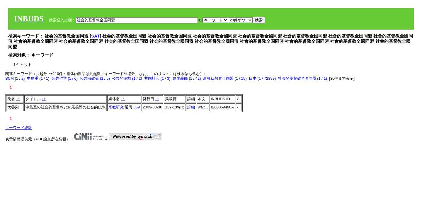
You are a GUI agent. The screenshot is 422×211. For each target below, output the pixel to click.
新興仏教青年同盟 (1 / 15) (225, 78)
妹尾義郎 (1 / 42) (187, 78)
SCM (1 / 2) (15, 78)
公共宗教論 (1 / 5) (95, 78)
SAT (95, 35)
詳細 (191, 107)
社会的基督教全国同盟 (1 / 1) (302, 78)
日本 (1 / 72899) (262, 78)
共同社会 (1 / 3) (157, 78)
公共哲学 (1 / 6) (65, 78)
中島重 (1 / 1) (38, 78)
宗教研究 (116, 107)
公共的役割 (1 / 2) (127, 78)
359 (136, 107)
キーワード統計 (18, 127)
